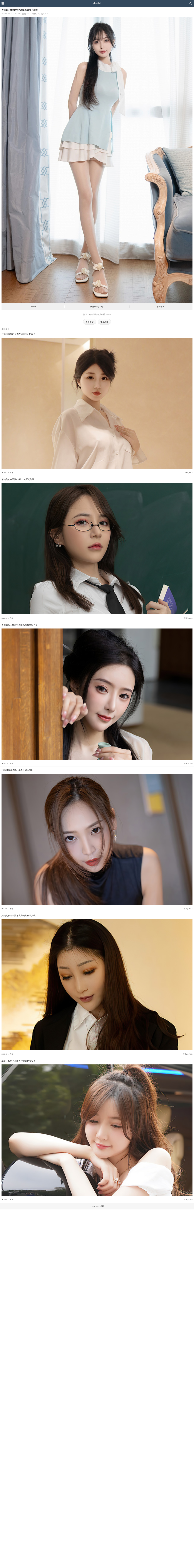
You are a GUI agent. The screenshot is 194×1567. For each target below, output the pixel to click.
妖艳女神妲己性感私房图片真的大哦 (18, 915)
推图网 (97, 3)
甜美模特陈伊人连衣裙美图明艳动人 (18, 334)
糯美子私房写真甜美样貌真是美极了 (18, 1061)
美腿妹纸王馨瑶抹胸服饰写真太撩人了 (20, 625)
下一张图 (160, 307)
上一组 (33, 307)
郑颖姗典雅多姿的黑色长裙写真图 (17, 770)
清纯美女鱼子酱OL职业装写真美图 (18, 479)
